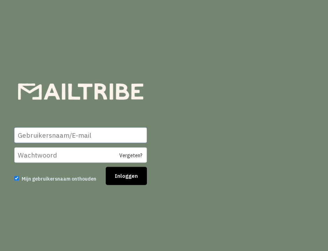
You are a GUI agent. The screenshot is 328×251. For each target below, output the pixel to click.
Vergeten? (130, 155)
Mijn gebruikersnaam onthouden (59, 179)
